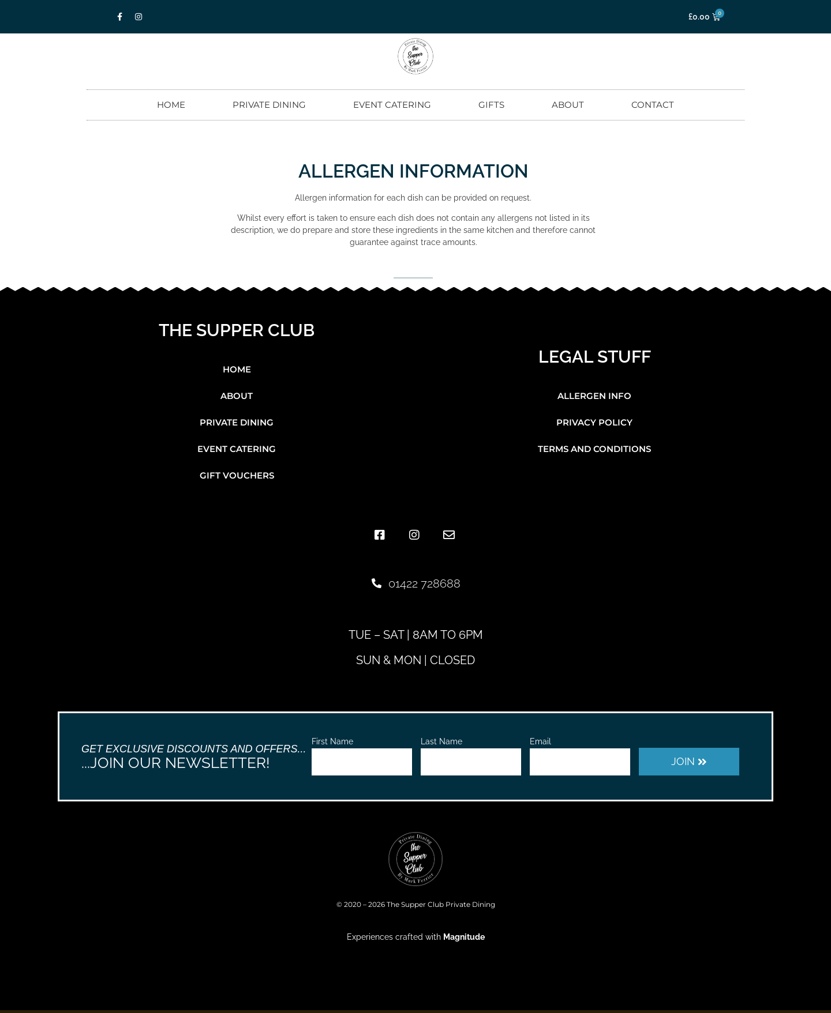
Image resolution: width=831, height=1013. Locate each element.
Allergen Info (594, 395)
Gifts (491, 104)
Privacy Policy (594, 422)
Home (171, 104)
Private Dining (269, 104)
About (568, 104)
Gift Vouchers (237, 475)
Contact (652, 104)
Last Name (441, 741)
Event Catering (392, 104)
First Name (332, 741)
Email (540, 741)
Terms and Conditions (594, 448)
